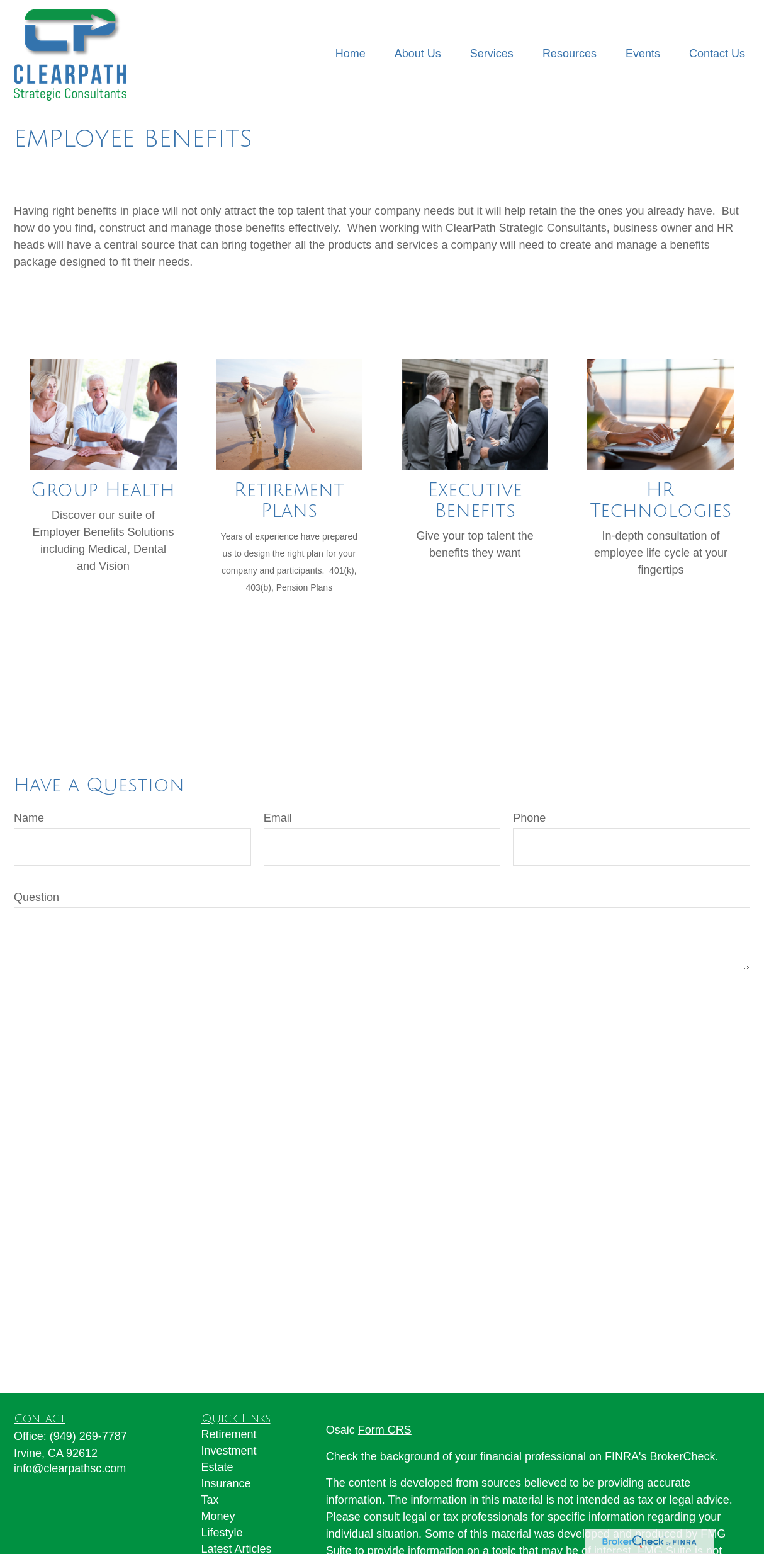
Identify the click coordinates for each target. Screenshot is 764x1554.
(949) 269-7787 (88, 1436)
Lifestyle (222, 1532)
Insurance (226, 1483)
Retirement (229, 1434)
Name (29, 818)
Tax (210, 1500)
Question (36, 897)
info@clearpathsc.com (70, 1468)
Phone (529, 818)
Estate (217, 1467)
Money (218, 1516)
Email (278, 818)
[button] (350, 53)
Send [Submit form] (41, 1007)
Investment (229, 1450)
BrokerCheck (683, 1456)
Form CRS (385, 1430)
